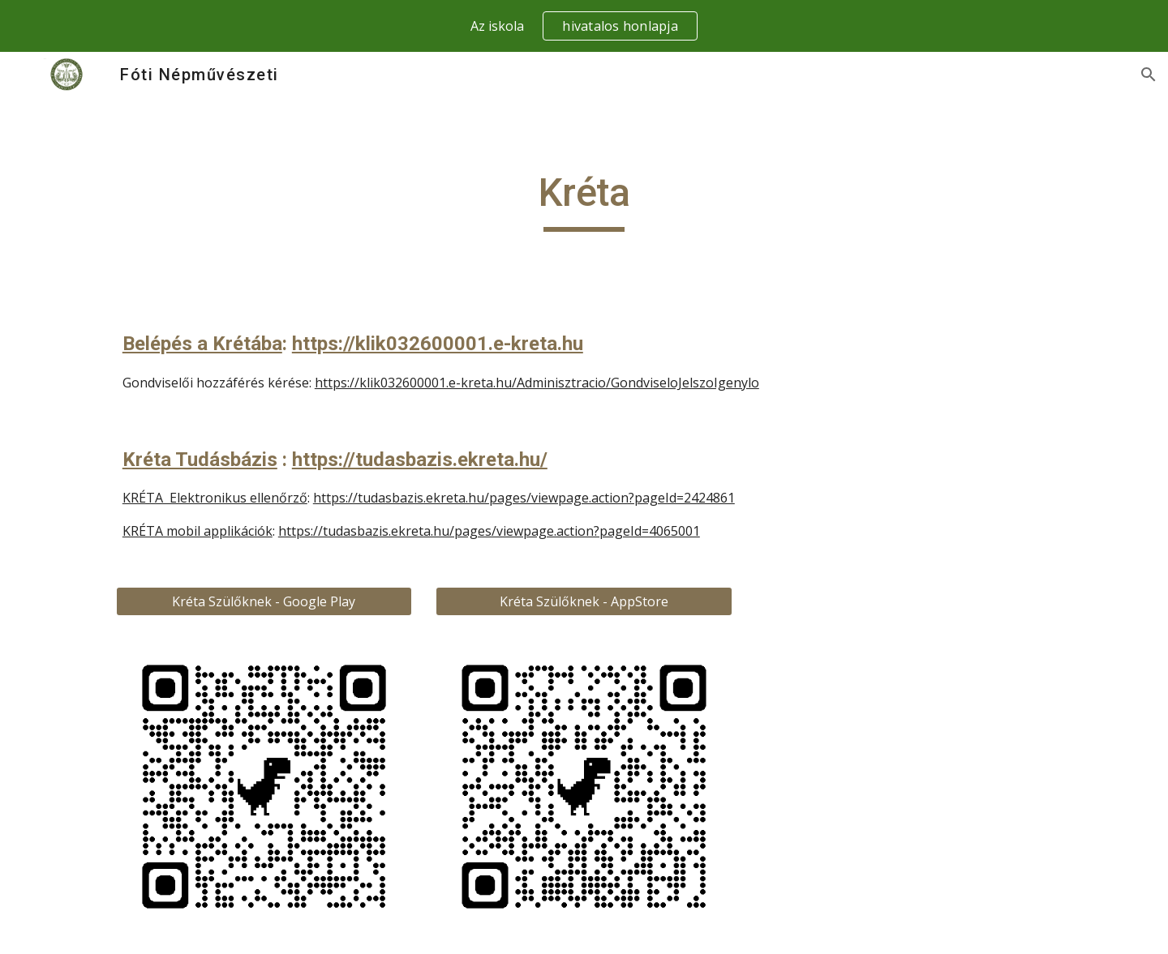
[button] (1148, 74)
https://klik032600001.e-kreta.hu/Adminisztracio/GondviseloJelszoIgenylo (537, 382)
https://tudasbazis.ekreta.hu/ (420, 459)
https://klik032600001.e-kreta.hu (437, 343)
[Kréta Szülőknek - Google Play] (264, 601)
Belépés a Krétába (202, 343)
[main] (584, 200)
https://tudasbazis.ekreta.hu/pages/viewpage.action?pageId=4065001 (489, 531)
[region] (584, 26)
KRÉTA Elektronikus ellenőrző (214, 498)
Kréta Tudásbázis (199, 459)
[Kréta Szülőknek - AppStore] (583, 601)
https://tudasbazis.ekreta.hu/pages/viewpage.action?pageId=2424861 (524, 498)
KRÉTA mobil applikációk (197, 531)
